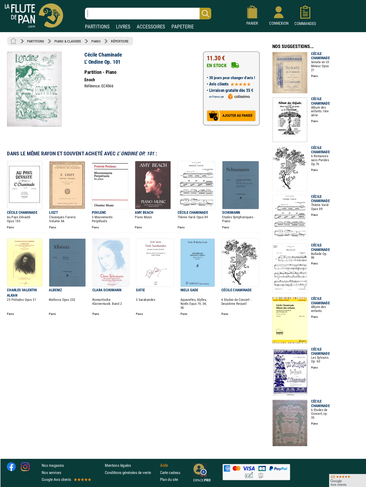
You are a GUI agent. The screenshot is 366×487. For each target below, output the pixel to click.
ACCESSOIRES (151, 27)
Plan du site (169, 479)
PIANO (95, 41)
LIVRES (123, 27)
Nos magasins (53, 465)
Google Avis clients (66, 479)
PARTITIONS (97, 27)
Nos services (51, 472)
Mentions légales (118, 465)
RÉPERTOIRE (119, 41)
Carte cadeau (170, 472)
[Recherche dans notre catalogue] (148, 13)
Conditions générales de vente (131, 472)
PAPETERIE (182, 27)
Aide (164, 465)
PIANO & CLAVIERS (67, 41)
